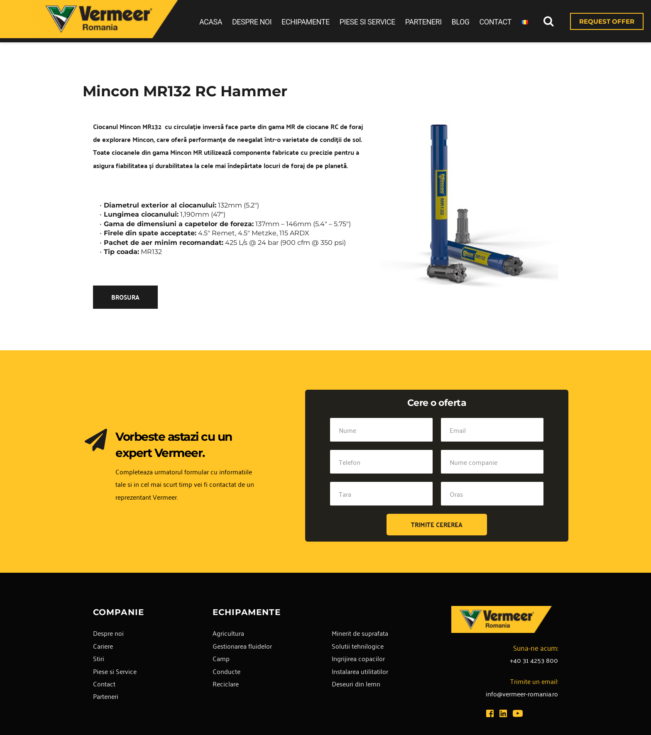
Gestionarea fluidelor (242, 646)
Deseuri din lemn (356, 683)
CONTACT (496, 21)
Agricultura (228, 633)
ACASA (210, 21)
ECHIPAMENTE (305, 21)
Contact (104, 683)
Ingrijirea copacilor (358, 658)
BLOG (461, 21)
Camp (221, 658)
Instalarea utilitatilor (360, 671)
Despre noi (108, 633)
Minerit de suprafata (360, 633)
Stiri (98, 658)
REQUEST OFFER (606, 21)
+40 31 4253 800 (534, 660)
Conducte (226, 671)
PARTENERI (423, 21)
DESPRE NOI (252, 21)
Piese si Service (115, 671)
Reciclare (226, 683)
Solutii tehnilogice (358, 646)
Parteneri (105, 696)
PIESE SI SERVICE (367, 21)
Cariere (103, 646)
